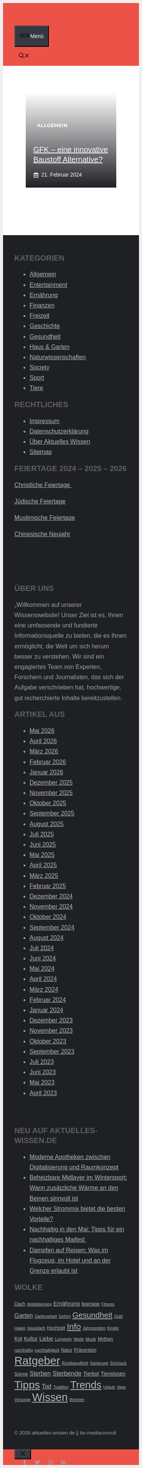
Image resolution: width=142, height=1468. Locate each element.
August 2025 (47, 824)
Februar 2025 (48, 886)
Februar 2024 (48, 1000)
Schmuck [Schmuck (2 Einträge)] (118, 1363)
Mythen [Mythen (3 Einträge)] (105, 1339)
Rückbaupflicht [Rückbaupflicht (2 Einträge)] (75, 1363)
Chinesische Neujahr (42, 534)
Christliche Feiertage (43, 485)
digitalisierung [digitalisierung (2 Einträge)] (39, 1304)
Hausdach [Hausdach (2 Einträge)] (36, 1328)
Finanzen (42, 305)
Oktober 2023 (48, 1041)
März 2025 (44, 876)
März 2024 (44, 989)
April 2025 (43, 865)
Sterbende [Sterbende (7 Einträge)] (66, 1373)
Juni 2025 (43, 844)
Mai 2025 (42, 855)
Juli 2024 (42, 948)
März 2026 (44, 751)
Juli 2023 (42, 1062)
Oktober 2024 (48, 917)
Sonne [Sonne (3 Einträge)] (21, 1374)
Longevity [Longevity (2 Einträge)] (63, 1339)
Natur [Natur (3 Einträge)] (66, 1350)
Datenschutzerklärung (59, 431)
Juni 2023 (43, 1072)
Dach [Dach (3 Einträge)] (19, 1304)
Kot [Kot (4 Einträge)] (18, 1339)
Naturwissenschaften (58, 357)
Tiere (36, 388)
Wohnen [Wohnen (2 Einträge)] (76, 1399)
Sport (37, 377)
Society (39, 367)
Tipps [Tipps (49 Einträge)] (27, 1385)
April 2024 (43, 979)
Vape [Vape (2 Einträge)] (121, 1387)
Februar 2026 (48, 762)
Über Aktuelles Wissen (60, 441)
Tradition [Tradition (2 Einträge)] (61, 1387)
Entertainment (48, 285)
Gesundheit (45, 336)
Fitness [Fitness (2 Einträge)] (107, 1304)
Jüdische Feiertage (40, 501)
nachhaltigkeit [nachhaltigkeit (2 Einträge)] (46, 1350)
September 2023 (52, 1051)
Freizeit (39, 315)
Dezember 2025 (51, 782)
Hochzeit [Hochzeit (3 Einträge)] (56, 1328)
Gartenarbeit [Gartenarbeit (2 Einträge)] (45, 1316)
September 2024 (52, 927)
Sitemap (41, 452)
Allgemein (43, 274)
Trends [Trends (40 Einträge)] (85, 1385)
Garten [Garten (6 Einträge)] (23, 1315)
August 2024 (47, 938)
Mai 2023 (42, 1082)
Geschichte (45, 326)
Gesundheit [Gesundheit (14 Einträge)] (92, 1314)
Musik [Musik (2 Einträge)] (91, 1339)
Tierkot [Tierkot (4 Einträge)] (91, 1374)
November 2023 (51, 1030)
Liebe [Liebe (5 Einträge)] (46, 1338)
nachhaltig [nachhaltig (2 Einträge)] (23, 1350)
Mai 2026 (42, 731)
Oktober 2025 (48, 803)
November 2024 (51, 906)
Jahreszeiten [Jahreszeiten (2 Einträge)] (94, 1328)
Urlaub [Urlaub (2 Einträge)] (109, 1387)
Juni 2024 (43, 958)
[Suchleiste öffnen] (24, 56)
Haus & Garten (50, 347)
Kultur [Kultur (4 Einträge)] (30, 1339)
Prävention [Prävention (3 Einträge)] (85, 1350)
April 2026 (43, 741)
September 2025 (52, 813)
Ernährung (44, 295)
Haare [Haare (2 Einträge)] (19, 1328)
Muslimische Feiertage (44, 517)
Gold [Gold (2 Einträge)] (118, 1316)
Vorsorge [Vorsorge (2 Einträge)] (22, 1399)
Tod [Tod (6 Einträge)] (46, 1386)
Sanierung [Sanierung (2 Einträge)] (99, 1363)
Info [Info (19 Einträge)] (74, 1326)
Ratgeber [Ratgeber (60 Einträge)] (37, 1360)
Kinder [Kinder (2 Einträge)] (113, 1328)
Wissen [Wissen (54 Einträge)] (50, 1397)
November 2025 (51, 793)
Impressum (44, 421)
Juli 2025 (42, 834)
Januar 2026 (46, 772)
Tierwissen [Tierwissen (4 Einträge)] (113, 1374)
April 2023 (43, 1093)
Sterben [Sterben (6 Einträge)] (40, 1373)
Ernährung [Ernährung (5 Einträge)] (66, 1303)
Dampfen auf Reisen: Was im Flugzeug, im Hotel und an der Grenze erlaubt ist (70, 1260)
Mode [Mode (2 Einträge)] (79, 1339)
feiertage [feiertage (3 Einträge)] (90, 1304)
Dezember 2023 (51, 1020)
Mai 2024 (42, 968)
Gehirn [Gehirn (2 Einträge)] (65, 1316)
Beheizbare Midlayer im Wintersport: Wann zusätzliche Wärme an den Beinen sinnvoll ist (78, 1187)
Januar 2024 (46, 1010)
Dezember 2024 (51, 896)
